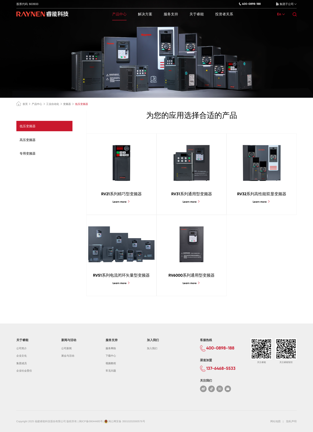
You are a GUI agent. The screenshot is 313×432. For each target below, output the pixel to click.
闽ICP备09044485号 (91, 421)
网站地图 (275, 421)
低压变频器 (28, 126)
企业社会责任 (24, 370)
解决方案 (145, 14)
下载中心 (111, 355)
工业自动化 (52, 104)
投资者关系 (224, 14)
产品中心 (119, 14)
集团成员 (21, 363)
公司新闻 (66, 348)
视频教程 (111, 363)
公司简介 (21, 348)
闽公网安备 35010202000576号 (126, 421)
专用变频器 (28, 153)
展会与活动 (67, 355)
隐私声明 (291, 421)
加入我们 (152, 348)
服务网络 (111, 348)
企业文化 (21, 355)
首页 (22, 104)
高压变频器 (28, 140)
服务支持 (171, 14)
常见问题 (111, 370)
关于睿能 (196, 14)
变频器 (67, 104)
